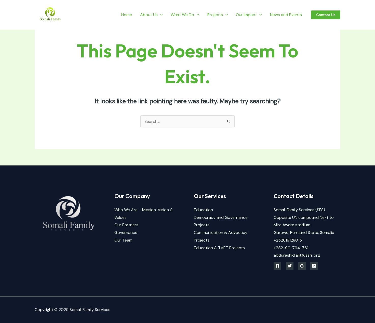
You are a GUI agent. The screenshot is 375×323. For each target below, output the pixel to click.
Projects (217, 14)
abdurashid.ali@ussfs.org (297, 255)
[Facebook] (277, 266)
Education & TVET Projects (219, 247)
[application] (160, 14)
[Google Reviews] (302, 266)
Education (203, 209)
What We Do (185, 14)
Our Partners (126, 225)
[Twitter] (289, 266)
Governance (125, 232)
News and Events (286, 14)
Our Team (123, 240)
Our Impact (249, 14)
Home (126, 14)
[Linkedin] (314, 266)
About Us (151, 14)
